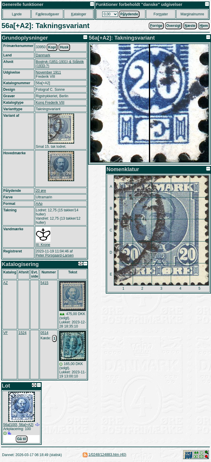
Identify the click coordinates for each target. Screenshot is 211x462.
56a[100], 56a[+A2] (18, 425)
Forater (161, 14)
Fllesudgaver (47, 14)
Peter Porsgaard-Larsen (55, 255)
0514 (44, 333)
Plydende (129, 14)
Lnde (17, 14)
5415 (44, 283)
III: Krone (43, 245)
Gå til (21, 439)
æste (190, 26)
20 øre (41, 191)
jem (203, 26)
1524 (23, 333)
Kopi (52, 47)
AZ (5, 283)
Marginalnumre (192, 14)
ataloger (78, 14)
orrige (156, 26)
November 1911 (48, 72)
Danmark (43, 55)
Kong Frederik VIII (50, 102)
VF (5, 333)
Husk (64, 47)
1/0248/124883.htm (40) (107, 455)
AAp (39, 204)
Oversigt (173, 26)
